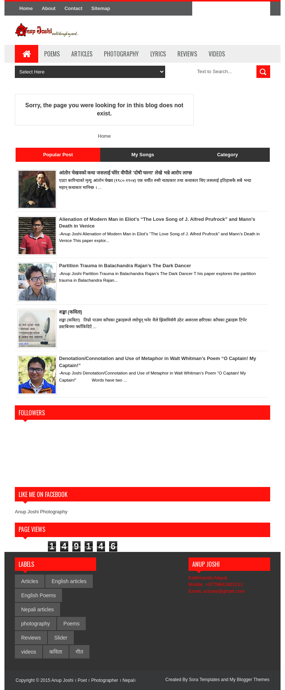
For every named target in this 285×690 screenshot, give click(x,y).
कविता (55, 652)
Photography (121, 53)
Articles (81, 53)
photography (35, 624)
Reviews (187, 53)
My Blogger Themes (249, 679)
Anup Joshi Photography (41, 511)
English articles (69, 581)
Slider (61, 638)
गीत (79, 652)
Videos (217, 53)
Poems (52, 53)
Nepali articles (37, 609)
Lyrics (158, 53)
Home (26, 8)
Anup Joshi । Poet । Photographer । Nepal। (93, 680)
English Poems (38, 595)
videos (28, 652)
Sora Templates (204, 679)
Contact (73, 8)
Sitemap (100, 8)
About (49, 8)
